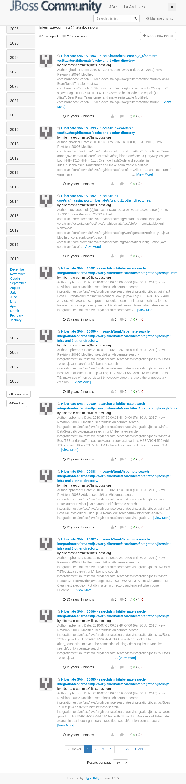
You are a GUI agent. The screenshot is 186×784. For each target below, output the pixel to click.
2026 (14, 29)
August (15, 288)
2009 (14, 338)
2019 (14, 129)
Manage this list (159, 18)
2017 (14, 158)
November (17, 274)
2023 (14, 72)
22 (127, 749)
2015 (14, 187)
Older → (141, 749)
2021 (14, 101)
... (118, 749)
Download (17, 403)
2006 (14, 381)
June (13, 297)
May (13, 301)
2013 (14, 216)
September (18, 283)
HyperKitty (91, 778)
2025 (14, 43)
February (16, 315)
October (16, 278)
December (17, 269)
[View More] (144, 174)
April (13, 306)
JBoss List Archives (77, 7)
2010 (14, 259)
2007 (14, 367)
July (13, 292)
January (16, 320)
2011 (14, 244)
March (14, 311)
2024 (14, 57)
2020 (14, 115)
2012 (14, 230)
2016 (14, 172)
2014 (14, 201)
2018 (14, 144)
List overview (18, 394)
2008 (14, 352)
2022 (14, 86)
